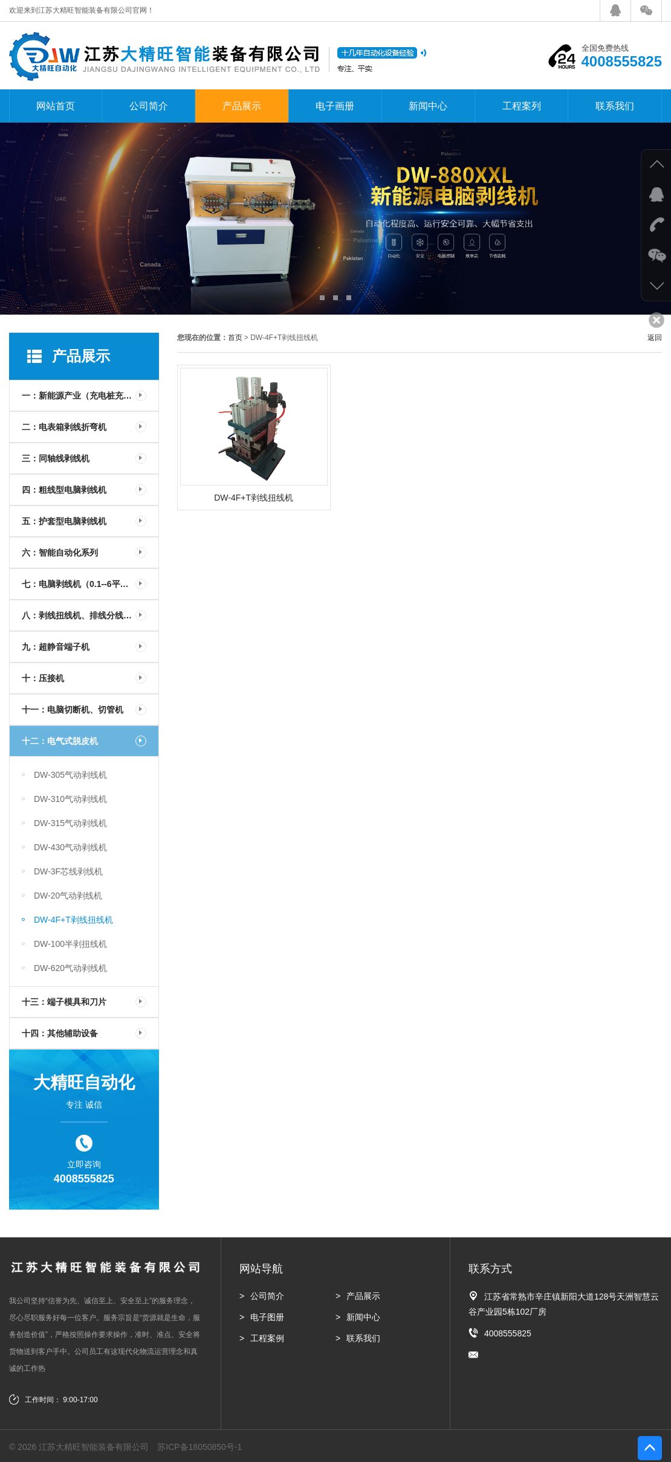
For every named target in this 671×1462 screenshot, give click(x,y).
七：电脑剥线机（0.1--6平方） (79, 584)
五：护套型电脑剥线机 (64, 521)
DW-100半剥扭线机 (70, 944)
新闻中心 (428, 106)
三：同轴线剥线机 (55, 458)
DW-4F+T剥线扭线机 (73, 920)
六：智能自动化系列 (60, 552)
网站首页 (55, 106)
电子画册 (335, 106)
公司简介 (148, 106)
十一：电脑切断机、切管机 (72, 709)
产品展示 (241, 106)
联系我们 (614, 106)
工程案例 (267, 1338)
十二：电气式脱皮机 (60, 741)
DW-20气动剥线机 (68, 895)
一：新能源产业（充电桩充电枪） (85, 395)
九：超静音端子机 (55, 647)
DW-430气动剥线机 (70, 847)
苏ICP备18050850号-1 (199, 1447)
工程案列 (521, 106)
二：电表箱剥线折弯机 (64, 427)
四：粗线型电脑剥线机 (64, 490)
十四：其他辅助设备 (60, 1033)
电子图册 (267, 1317)
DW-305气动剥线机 (70, 775)
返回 (654, 337)
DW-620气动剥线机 (70, 968)
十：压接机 (43, 678)
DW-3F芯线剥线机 (68, 871)
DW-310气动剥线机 (70, 799)
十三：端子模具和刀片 (64, 1002)
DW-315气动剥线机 (70, 823)
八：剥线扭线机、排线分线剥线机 (85, 615)
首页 (235, 337)
